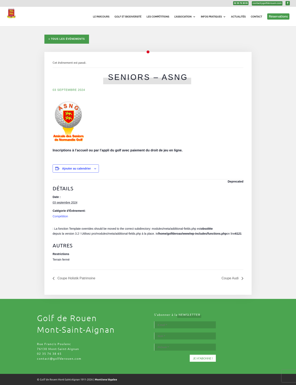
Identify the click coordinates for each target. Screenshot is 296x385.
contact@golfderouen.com (59, 358)
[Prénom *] (185, 347)
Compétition (60, 216)
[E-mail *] (185, 324)
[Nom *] (185, 335)
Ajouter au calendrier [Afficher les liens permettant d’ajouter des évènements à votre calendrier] (76, 168)
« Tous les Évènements (67, 38)
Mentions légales (106, 379)
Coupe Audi (230, 278)
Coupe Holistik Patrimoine (76, 278)
